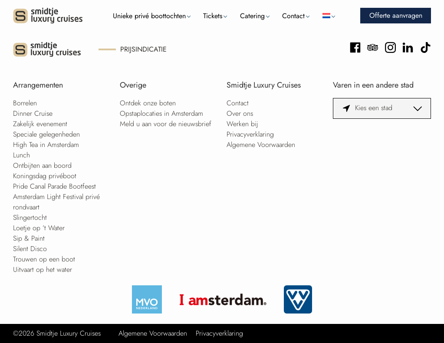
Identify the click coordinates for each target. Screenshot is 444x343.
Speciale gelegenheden (46, 134)
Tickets (212, 16)
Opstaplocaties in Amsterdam (161, 113)
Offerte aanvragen (395, 15)
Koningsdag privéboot (44, 176)
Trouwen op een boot (44, 259)
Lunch (21, 155)
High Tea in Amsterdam (46, 145)
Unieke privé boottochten (149, 16)
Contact (293, 16)
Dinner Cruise (33, 113)
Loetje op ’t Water (39, 228)
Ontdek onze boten (148, 103)
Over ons (240, 113)
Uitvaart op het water (42, 269)
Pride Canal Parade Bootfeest (54, 186)
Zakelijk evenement (40, 124)
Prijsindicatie (143, 49)
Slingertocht (30, 217)
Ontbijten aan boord (42, 165)
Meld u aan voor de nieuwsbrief (165, 124)
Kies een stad (373, 108)
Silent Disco (30, 249)
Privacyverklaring (250, 134)
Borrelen (25, 103)
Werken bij (242, 124)
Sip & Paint (29, 238)
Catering (252, 16)
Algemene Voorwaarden (261, 145)
